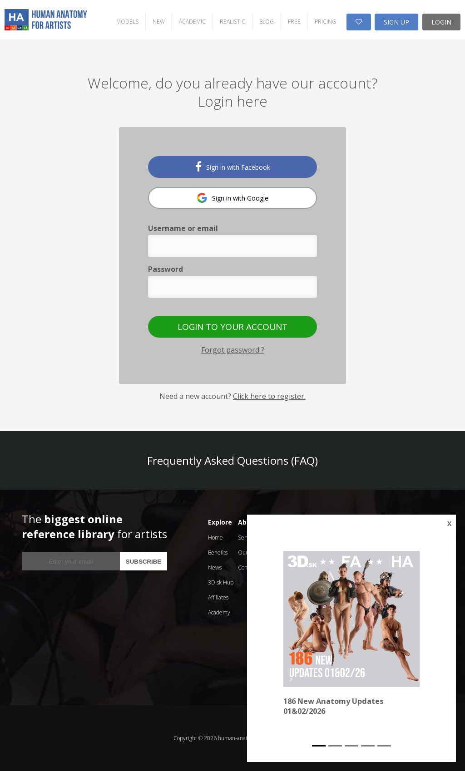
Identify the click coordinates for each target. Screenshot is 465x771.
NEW (159, 21)
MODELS (127, 21)
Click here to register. (269, 396)
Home (215, 537)
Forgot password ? (232, 350)
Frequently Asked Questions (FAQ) (232, 460)
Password (165, 269)
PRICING (325, 21)
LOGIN (441, 22)
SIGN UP (396, 22)
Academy (219, 612)
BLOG (266, 21)
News (215, 567)
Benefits (218, 552)
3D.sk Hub (220, 582)
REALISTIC (232, 21)
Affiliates (218, 597)
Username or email (183, 228)
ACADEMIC (192, 21)
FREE (294, 21)
